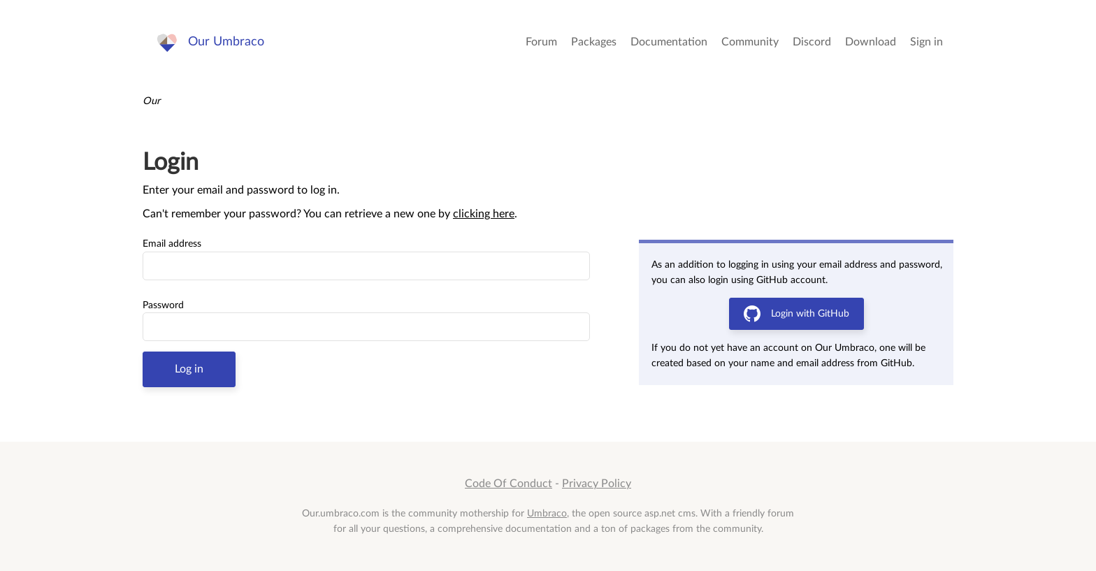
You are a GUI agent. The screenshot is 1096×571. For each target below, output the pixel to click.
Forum (541, 42)
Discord (812, 42)
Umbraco (547, 513)
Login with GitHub (796, 313)
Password (163, 305)
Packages (593, 42)
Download (870, 42)
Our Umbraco (226, 41)
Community (750, 42)
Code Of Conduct (508, 483)
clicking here (483, 213)
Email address (172, 244)
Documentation (668, 42)
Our (151, 101)
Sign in (926, 42)
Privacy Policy (596, 483)
